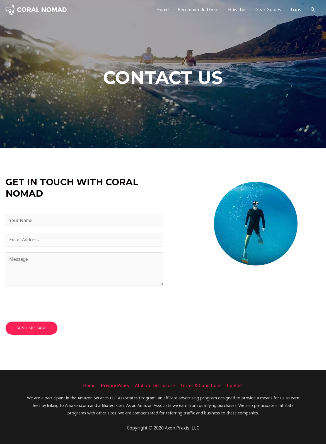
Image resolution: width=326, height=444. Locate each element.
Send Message (31, 327)
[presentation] (48, 302)
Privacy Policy (115, 385)
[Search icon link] (313, 10)
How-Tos (237, 10)
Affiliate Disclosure (155, 385)
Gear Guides (268, 10)
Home (162, 10)
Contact (235, 385)
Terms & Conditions (201, 385)
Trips (295, 10)
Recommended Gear (198, 10)
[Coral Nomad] (36, 9)
